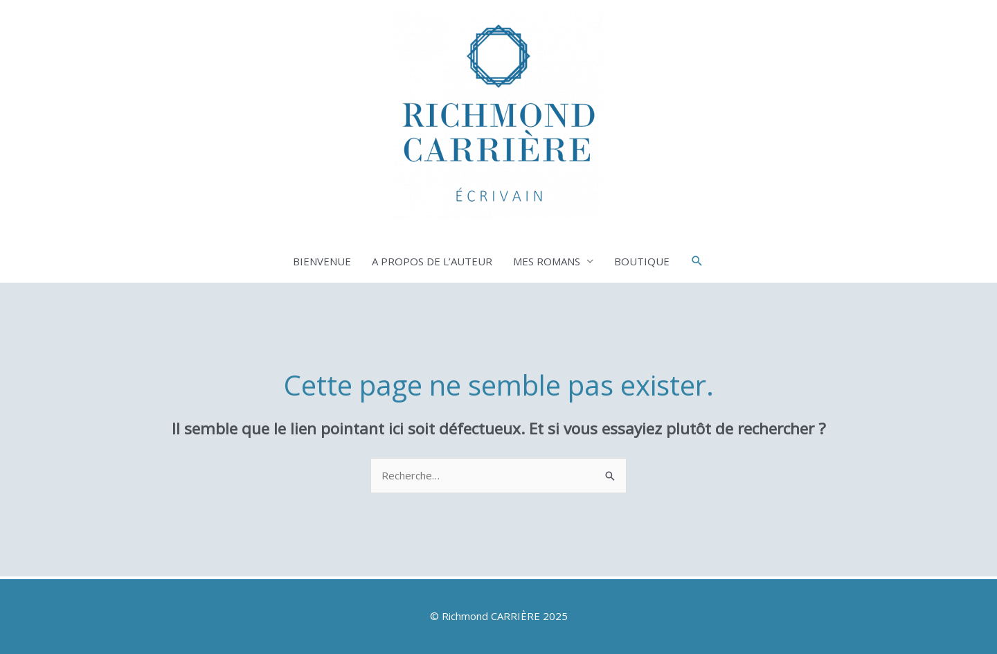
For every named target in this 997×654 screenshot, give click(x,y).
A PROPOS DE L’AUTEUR (432, 261)
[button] (697, 261)
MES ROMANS (546, 261)
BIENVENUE (322, 261)
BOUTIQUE (642, 261)
